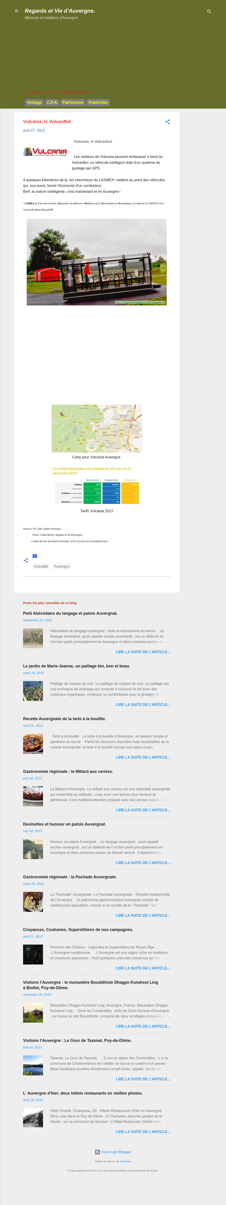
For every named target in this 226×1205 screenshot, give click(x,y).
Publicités (98, 102)
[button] (167, 122)
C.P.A (52, 102)
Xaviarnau (125, 1161)
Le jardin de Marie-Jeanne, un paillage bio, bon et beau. (76, 666)
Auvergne (62, 566)
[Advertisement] (197, 180)
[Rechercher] (209, 12)
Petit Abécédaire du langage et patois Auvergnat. (70, 613)
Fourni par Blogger (113, 1152)
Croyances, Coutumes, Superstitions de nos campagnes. (78, 929)
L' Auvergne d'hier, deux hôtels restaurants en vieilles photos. (83, 1093)
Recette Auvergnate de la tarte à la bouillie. (64, 719)
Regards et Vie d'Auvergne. (60, 11)
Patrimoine (72, 102)
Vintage (34, 102)
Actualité (41, 566)
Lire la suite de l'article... (143, 652)
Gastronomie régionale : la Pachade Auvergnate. (70, 877)
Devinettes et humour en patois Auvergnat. (64, 824)
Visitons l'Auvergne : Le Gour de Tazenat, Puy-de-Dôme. (77, 1040)
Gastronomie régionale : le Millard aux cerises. (68, 771)
